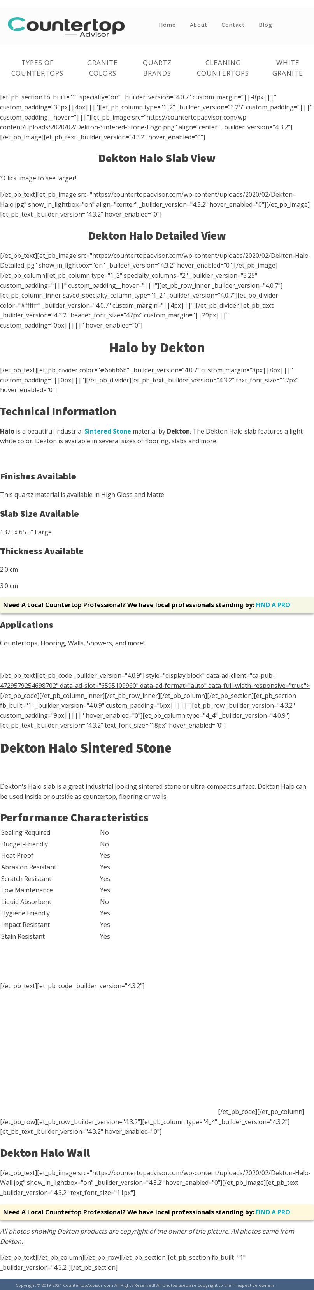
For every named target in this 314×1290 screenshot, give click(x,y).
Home (167, 24)
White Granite (287, 68)
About (198, 24)
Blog (265, 24)
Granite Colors (102, 68)
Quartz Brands (157, 68)
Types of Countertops (37, 68)
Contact (233, 24)
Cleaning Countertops (223, 68)
